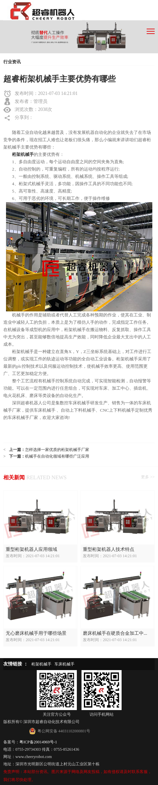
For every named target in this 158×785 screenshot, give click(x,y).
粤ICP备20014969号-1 (38, 742)
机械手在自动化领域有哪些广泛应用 (57, 456)
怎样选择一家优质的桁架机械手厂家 (57, 449)
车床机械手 (64, 664)
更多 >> (148, 477)
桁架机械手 (41, 664)
